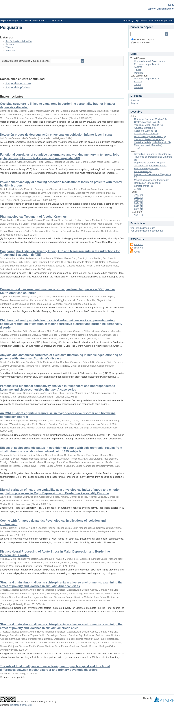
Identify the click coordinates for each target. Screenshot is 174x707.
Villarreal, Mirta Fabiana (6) (148, 125)
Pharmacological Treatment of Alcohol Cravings (33, 216)
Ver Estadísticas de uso (142, 228)
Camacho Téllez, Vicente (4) (149, 139)
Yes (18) (138, 215)
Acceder (134, 100)
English (161, 8)
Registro (134, 103)
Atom (137, 251)
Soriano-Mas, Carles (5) (146, 133)
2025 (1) (138, 209)
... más (137, 148)
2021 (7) (138, 194)
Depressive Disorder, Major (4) (150, 162)
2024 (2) (138, 203)
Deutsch (169, 8)
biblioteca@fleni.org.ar (21, 705)
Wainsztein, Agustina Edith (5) (150, 136)
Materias (10, 50)
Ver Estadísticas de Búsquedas (146, 230)
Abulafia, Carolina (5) (145, 127)
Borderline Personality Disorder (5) (152, 154)
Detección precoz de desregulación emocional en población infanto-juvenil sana (56, 134)
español (152, 8)
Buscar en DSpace (142, 39)
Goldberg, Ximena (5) (145, 130)
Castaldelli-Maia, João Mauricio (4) (152, 142)
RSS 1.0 (138, 244)
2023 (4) (138, 197)
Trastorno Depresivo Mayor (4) (150, 165)
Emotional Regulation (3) (147, 168)
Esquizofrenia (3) (143, 171)
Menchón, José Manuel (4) (148, 145)
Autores (9, 44)
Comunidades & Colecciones (149, 61)
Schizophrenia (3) (143, 185)
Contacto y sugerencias (134, 20)
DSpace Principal (9, 20)
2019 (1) (138, 206)
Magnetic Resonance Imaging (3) (151, 180)
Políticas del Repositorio (160, 20)
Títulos (9, 47)
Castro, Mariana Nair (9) (147, 122)
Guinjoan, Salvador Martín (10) (150, 119)
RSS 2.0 (138, 248)
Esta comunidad (141, 42)
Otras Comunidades (34, 20)
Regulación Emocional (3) (147, 183)
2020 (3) (138, 200)
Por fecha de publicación (18, 41)
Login (171, 4)
